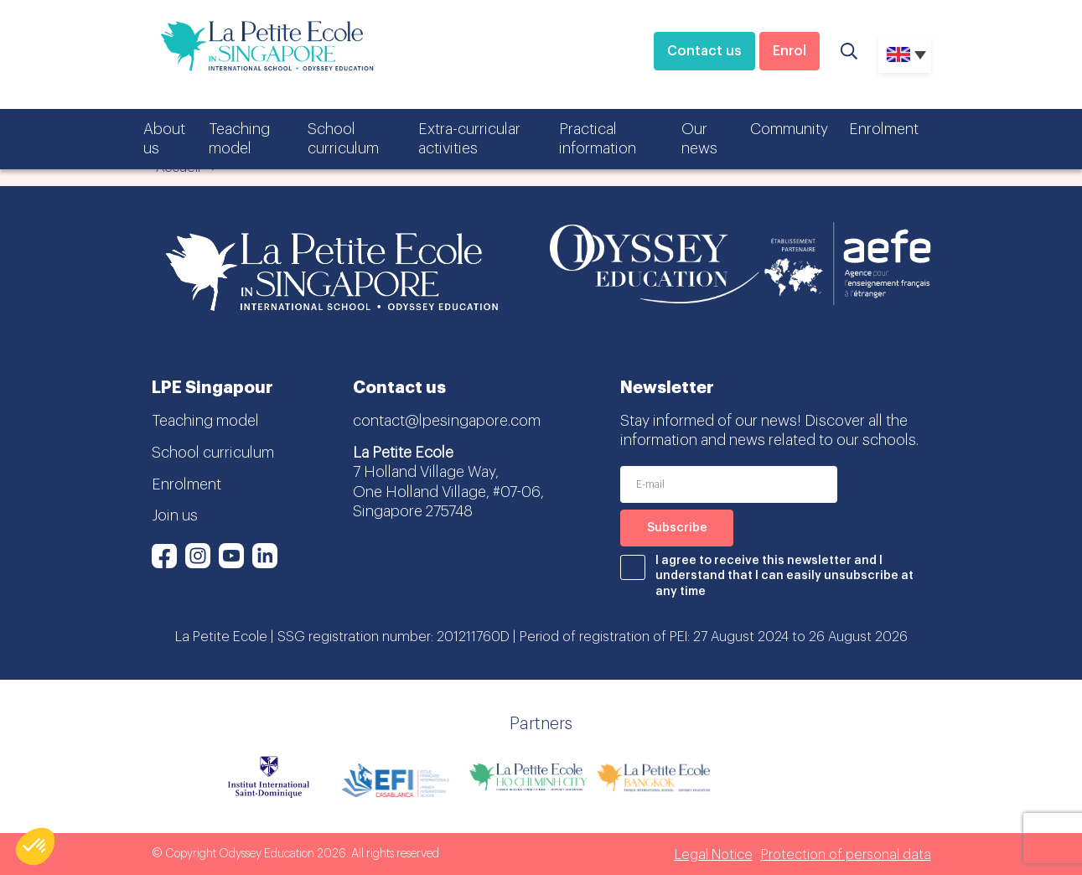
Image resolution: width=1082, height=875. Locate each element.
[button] (35, 846)
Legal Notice (714, 855)
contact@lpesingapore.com (447, 420)
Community (789, 129)
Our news (699, 139)
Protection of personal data (846, 855)
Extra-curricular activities (469, 139)
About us (164, 139)
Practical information (597, 139)
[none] (904, 54)
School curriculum (343, 139)
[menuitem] (904, 54)
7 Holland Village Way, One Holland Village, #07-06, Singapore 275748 (448, 491)
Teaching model (239, 139)
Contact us (704, 51)
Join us (175, 515)
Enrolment (884, 129)
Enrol (789, 51)
